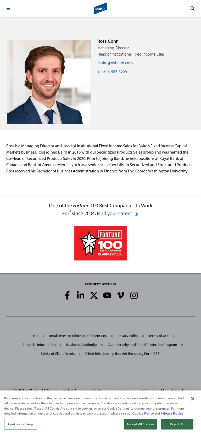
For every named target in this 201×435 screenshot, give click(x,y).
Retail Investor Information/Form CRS (78, 335)
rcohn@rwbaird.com (115, 62)
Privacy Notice (172, 415)
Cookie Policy (143, 415)
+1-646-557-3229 (112, 71)
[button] (8, 8)
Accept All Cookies (140, 425)
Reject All (177, 425)
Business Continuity (81, 344)
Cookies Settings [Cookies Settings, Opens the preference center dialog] (20, 425)
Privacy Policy (128, 335)
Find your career (118, 213)
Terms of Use (159, 335)
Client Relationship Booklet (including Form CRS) (122, 353)
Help (34, 335)
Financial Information (39, 344)
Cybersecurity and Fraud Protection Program (142, 344)
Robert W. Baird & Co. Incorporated (46, 390)
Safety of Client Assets (58, 353)
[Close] (192, 400)
